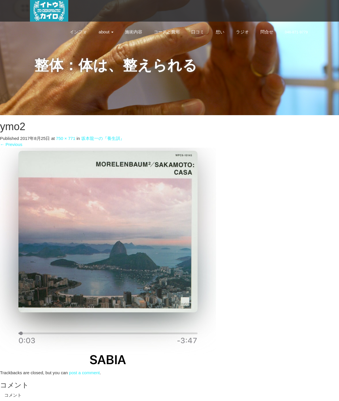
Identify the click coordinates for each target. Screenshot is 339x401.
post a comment (84, 372)
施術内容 (133, 31)
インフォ (78, 31)
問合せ (266, 31)
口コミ (197, 31)
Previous (11, 144)
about (106, 31)
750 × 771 (65, 138)
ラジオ (242, 31)
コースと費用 (167, 31)
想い (220, 31)
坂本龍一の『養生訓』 (102, 138)
